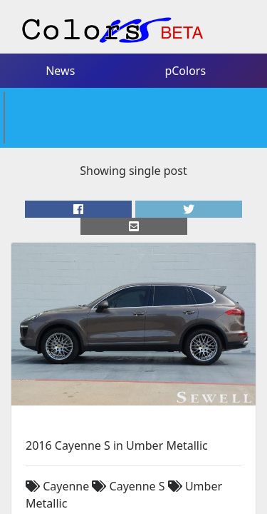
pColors (185, 45)
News (59, 45)
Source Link (56, 427)
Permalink (121, 427)
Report (232, 447)
